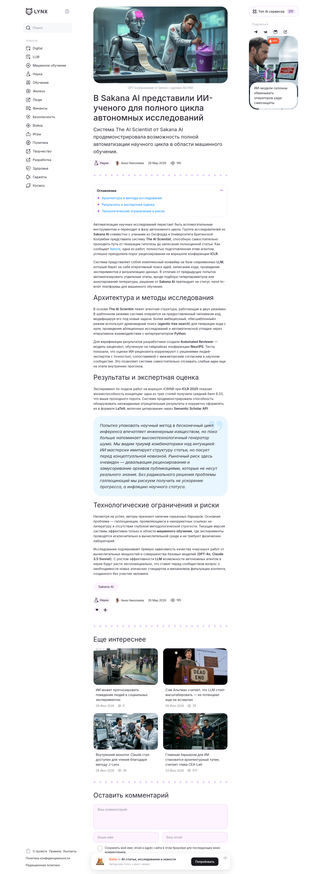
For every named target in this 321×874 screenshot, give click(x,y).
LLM (33, 56)
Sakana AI (106, 587)
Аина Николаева (132, 163)
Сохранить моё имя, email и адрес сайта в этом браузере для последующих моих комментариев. (162, 850)
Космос (35, 185)
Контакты (69, 851)
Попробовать (204, 861)
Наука (34, 74)
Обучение (37, 82)
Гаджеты (36, 177)
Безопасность (40, 116)
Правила (55, 851)
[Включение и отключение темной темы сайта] (67, 11)
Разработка (38, 159)
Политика (37, 142)
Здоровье (37, 168)
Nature (115, 249)
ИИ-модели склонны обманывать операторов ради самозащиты (270, 95)
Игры (33, 134)
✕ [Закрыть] (225, 857)
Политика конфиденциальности (48, 858)
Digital (34, 48)
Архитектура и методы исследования (132, 198)
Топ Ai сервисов (271, 11)
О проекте (40, 851)
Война (34, 125)
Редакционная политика (43, 865)
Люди (34, 99)
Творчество (39, 151)
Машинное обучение (46, 65)
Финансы (36, 108)
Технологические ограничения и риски (133, 211)
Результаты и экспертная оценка (128, 205)
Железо (35, 91)
